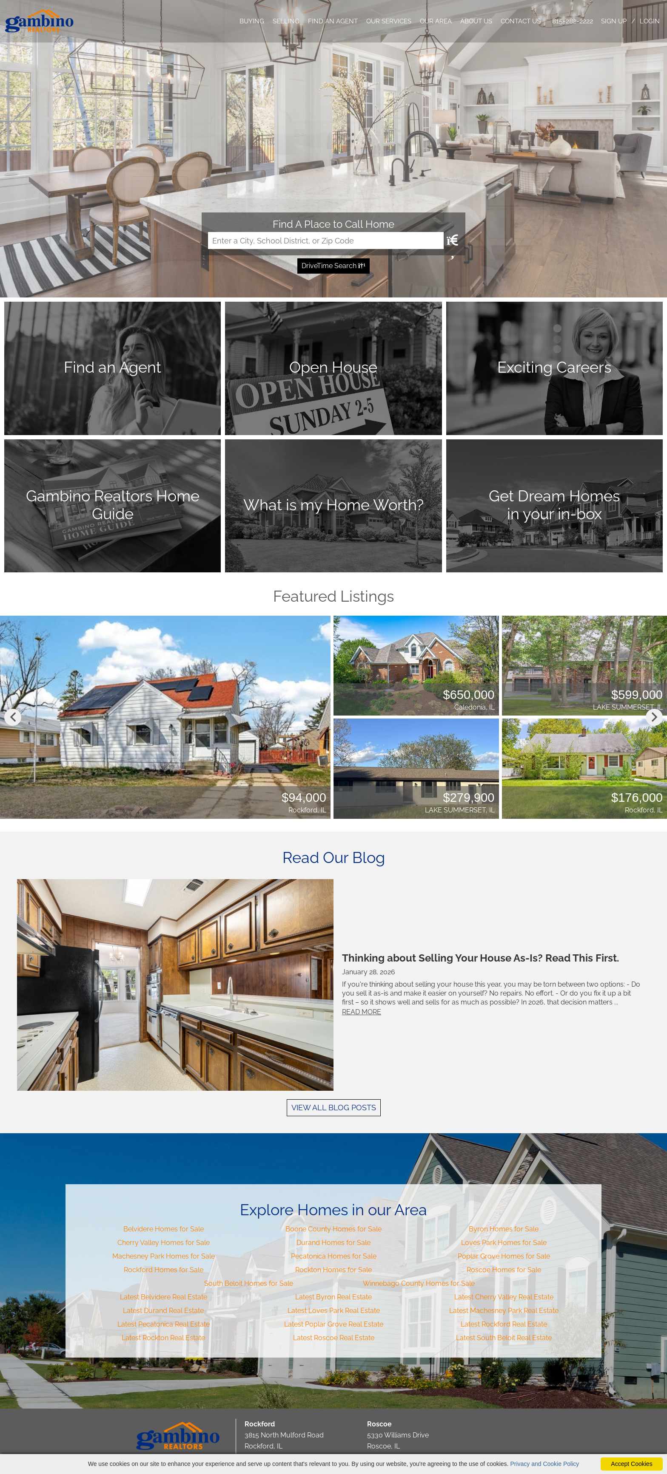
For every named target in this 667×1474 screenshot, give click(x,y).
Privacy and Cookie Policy (544, 1463)
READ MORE (362, 1011)
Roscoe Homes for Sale (504, 1270)
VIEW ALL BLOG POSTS (333, 1107)
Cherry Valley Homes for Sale (163, 1243)
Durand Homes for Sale (333, 1243)
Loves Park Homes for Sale (504, 1243)
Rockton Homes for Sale (333, 1270)
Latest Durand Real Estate (163, 1311)
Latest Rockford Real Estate (504, 1324)
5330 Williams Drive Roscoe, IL (398, 1435)
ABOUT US (476, 21)
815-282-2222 (572, 21)
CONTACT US (521, 21)
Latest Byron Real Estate (333, 1297)
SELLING (286, 21)
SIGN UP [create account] (614, 21)
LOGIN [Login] (650, 21)
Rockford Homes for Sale (163, 1270)
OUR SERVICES (388, 21)
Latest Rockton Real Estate (163, 1338)
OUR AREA (436, 21)
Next (654, 717)
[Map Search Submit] (452, 240)
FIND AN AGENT (333, 21)
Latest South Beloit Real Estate (504, 1338)
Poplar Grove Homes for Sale (504, 1256)
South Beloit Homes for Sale (248, 1283)
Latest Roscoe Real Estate (333, 1338)
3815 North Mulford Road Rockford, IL (284, 1435)
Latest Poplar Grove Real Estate (333, 1324)
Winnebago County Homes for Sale (419, 1283)
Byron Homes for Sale (504, 1229)
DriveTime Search (333, 266)
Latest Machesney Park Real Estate (504, 1311)
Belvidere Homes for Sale (163, 1229)
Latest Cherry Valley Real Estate (503, 1297)
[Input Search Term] (326, 240)
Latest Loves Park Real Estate (334, 1311)
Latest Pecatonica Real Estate (163, 1324)
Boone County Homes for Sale (333, 1229)
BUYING (251, 21)
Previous (12, 717)
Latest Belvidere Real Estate (163, 1297)
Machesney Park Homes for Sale (163, 1256)
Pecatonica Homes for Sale (333, 1256)
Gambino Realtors (178, 1436)
